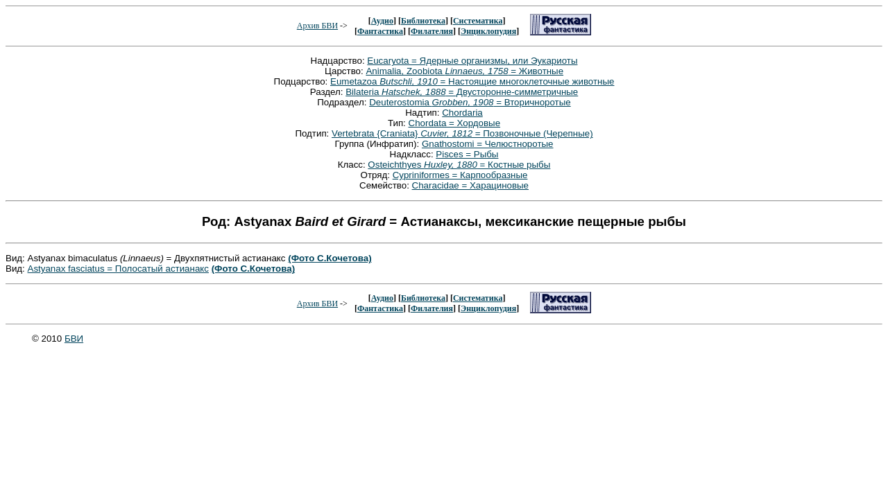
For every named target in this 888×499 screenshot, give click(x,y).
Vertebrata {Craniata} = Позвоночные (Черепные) (462, 133)
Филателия (432, 31)
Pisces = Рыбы (467, 154)
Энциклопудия (488, 31)
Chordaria (462, 112)
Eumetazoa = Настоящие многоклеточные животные (472, 81)
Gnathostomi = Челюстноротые (488, 144)
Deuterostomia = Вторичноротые (470, 102)
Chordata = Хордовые (455, 123)
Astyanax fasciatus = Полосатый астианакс (118, 268)
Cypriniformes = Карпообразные (460, 175)
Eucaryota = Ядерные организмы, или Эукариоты (472, 60)
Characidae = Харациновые (470, 185)
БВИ (74, 338)
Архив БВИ (317, 25)
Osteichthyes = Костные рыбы (459, 164)
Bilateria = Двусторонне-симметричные (461, 92)
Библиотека (423, 21)
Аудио (382, 21)
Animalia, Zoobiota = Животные (464, 71)
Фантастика (380, 31)
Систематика (477, 21)
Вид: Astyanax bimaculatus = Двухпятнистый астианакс (147, 258)
